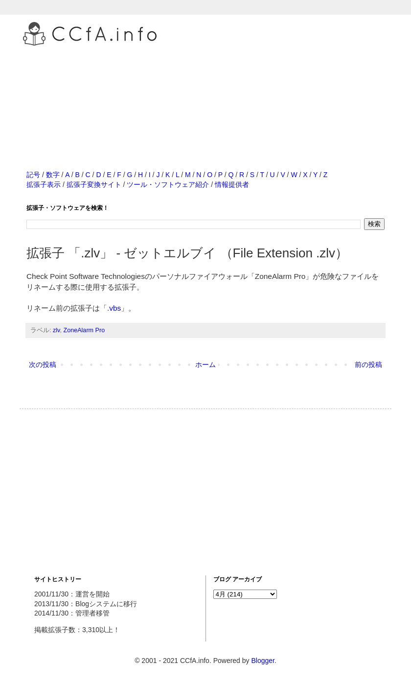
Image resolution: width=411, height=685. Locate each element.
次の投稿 (42, 364)
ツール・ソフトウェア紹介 (168, 184)
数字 (53, 175)
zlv (56, 330)
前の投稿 (368, 364)
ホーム (205, 364)
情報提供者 (232, 184)
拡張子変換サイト (94, 184)
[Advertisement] (205, 97)
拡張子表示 (43, 184)
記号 (33, 175)
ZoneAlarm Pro (84, 330)
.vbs (114, 308)
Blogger (262, 660)
